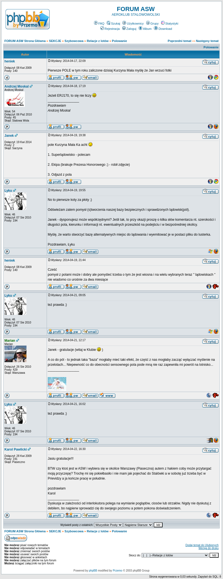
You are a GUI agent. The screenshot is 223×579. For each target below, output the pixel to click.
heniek (9, 61)
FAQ (99, 23)
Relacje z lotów (98, 41)
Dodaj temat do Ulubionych (202, 545)
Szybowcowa (74, 41)
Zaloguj (129, 28)
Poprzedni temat (180, 41)
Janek (9, 136)
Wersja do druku (208, 548)
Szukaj (113, 23)
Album (145, 28)
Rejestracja (110, 28)
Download (163, 28)
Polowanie (119, 41)
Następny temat (207, 41)
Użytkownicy (133, 23)
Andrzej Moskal (16, 86)
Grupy (152, 23)
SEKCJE (55, 41)
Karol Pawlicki (15, 449)
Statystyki (169, 23)
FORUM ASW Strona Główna (25, 41)
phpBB (93, 570)
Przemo (117, 570)
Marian (9, 341)
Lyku (8, 191)
